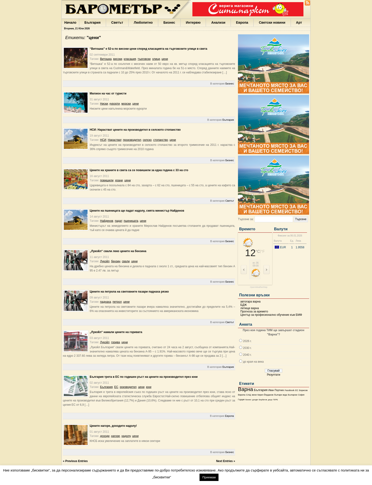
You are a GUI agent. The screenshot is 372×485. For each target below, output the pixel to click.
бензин (115, 261)
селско (147, 140)
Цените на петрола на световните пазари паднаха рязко (129, 291)
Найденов (106, 220)
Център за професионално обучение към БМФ (271, 314)
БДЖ (243, 305)
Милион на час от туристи (108, 93)
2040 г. (247, 354)
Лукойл (105, 261)
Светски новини (272, 22)
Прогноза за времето (254, 311)
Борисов (303, 390)
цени (165, 59)
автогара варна (250, 301)
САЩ (248, 395)
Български (292, 395)
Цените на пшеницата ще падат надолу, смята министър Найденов (137, 210)
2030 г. (247, 348)
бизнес (248, 400)
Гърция (241, 400)
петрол (117, 301)
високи (117, 59)
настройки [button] (185, 477)
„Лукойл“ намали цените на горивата (116, 332)
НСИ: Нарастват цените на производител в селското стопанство (135, 129)
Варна (245, 389)
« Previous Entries (75, 461)
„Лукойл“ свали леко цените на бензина (118, 251)
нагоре (115, 436)
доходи (105, 436)
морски (126, 103)
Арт (299, 22)
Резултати (273, 374)
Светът (117, 22)
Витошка (106, 59)
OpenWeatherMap (258, 287)
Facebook (289, 390)
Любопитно (143, 22)
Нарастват (114, 140)
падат (118, 220)
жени (254, 395)
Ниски (104, 103)
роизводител (128, 387)
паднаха (105, 301)
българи (278, 395)
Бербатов (263, 400)
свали (126, 261)
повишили (106, 180)
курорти (115, 103)
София (301, 395)
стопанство (160, 140)
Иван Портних (276, 390)
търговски (144, 59)
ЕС (296, 390)
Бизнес (169, 22)
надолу (126, 436)
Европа (242, 22)
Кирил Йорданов (265, 395)
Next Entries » (225, 461)
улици (156, 59)
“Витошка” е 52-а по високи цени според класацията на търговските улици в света (148, 48)
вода (285, 395)
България (92, 22)
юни (148, 387)
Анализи (218, 22)
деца (270, 400)
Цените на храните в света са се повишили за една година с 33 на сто (139, 170)
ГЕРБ (275, 400)
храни (119, 180)
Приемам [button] (209, 477)
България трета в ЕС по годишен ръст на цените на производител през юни (144, 376)
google (255, 400)
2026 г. (247, 341)
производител (132, 140)
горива (115, 342)
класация (130, 59)
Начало (70, 22)
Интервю (193, 22)
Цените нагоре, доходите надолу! (113, 425)
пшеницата (131, 220)
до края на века (253, 361)
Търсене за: (246, 219)
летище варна (249, 308)
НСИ (103, 140)
